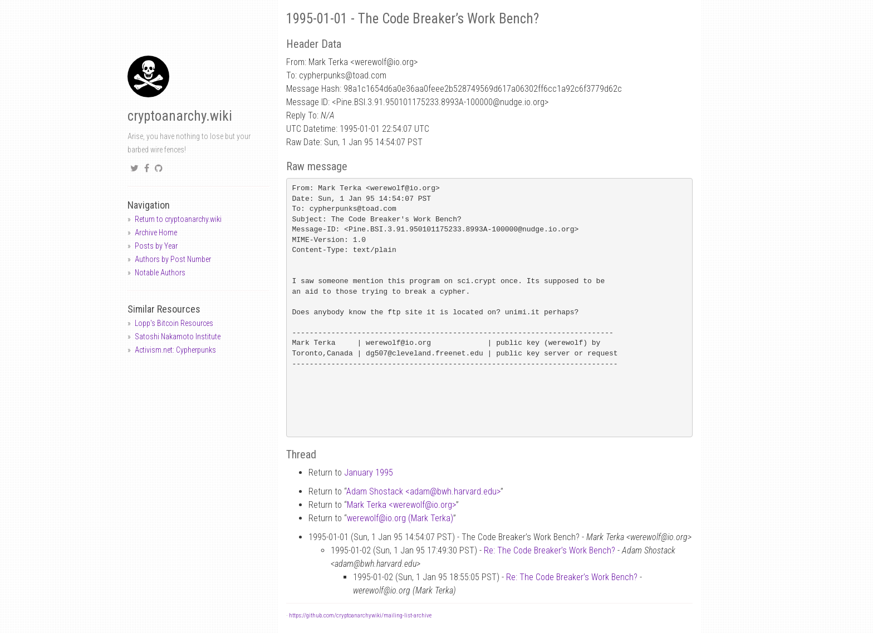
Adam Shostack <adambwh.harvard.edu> (423, 491)
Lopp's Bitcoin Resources (174, 323)
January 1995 (368, 472)
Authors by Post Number (173, 259)
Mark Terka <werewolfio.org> (401, 505)
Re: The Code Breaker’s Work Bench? (549, 550)
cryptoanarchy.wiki (179, 116)
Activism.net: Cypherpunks (175, 349)
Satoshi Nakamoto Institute (177, 336)
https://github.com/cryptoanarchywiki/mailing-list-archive (360, 615)
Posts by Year (156, 245)
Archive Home (156, 232)
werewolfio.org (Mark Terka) (400, 518)
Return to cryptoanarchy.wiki (178, 219)
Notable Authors (160, 272)
